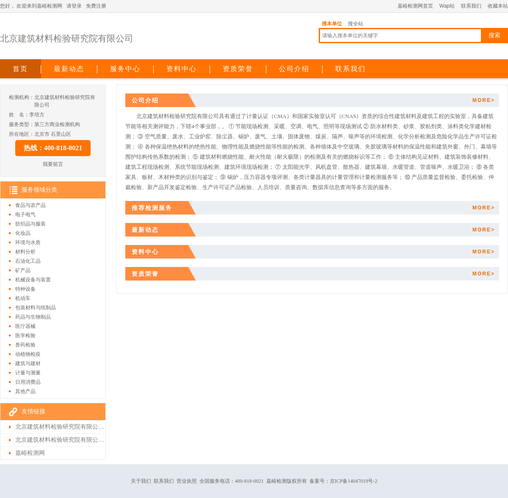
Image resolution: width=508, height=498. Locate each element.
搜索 (494, 35)
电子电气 (25, 214)
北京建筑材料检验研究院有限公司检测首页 (59, 440)
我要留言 (53, 164)
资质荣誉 (238, 68)
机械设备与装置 (33, 280)
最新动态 (69, 68)
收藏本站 (498, 6)
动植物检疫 (28, 354)
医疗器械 (25, 326)
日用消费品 (28, 382)
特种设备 (25, 289)
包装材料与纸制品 (35, 308)
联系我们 (471, 6)
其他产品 (25, 391)
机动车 (22, 298)
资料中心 (181, 68)
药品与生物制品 (33, 317)
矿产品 (22, 270)
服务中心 (125, 68)
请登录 (74, 6)
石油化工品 (28, 261)
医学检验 (25, 335)
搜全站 (355, 24)
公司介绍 (294, 68)
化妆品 (22, 233)
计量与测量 (28, 373)
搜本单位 (332, 24)
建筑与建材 (28, 363)
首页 (20, 68)
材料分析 (25, 252)
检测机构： (21, 97)
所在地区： (21, 134)
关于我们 (141, 481)
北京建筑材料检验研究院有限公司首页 (59, 427)
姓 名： (19, 115)
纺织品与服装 (30, 224)
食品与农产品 (30, 205)
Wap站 (447, 6)
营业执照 (187, 481)
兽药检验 (25, 345)
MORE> (483, 100)
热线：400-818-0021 (53, 147)
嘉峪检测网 (30, 453)
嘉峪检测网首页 (415, 6)
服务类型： (21, 124)
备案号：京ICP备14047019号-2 (343, 481)
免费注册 (96, 6)
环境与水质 (28, 242)
